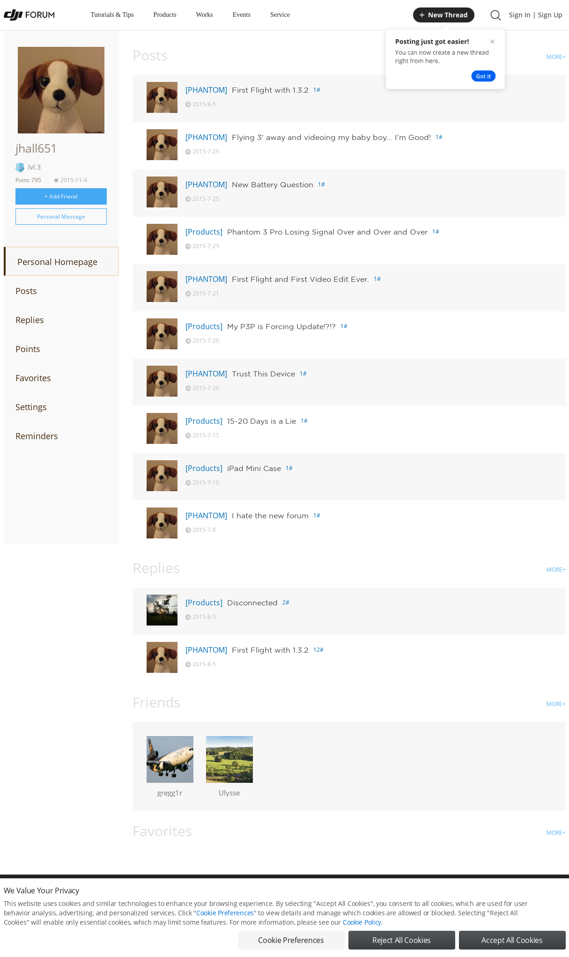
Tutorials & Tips (112, 14)
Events (242, 14)
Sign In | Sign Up (535, 14)
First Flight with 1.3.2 (270, 90)
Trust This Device (263, 373)
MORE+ (556, 57)
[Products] (203, 232)
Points (27, 348)
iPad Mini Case (254, 468)
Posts (26, 290)
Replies (29, 319)
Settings (31, 406)
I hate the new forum (270, 515)
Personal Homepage (57, 261)
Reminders (36, 436)
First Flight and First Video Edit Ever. (300, 279)
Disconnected (252, 602)
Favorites (33, 377)
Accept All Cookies (511, 941)
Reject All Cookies (401, 941)
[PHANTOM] (206, 90)
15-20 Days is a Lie (261, 421)
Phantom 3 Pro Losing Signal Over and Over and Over (327, 232)
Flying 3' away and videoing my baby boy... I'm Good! (331, 137)
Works (204, 14)
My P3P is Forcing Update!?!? (281, 326)
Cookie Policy (362, 923)
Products (165, 14)
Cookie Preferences (225, 913)
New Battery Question (272, 184)
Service (280, 14)
